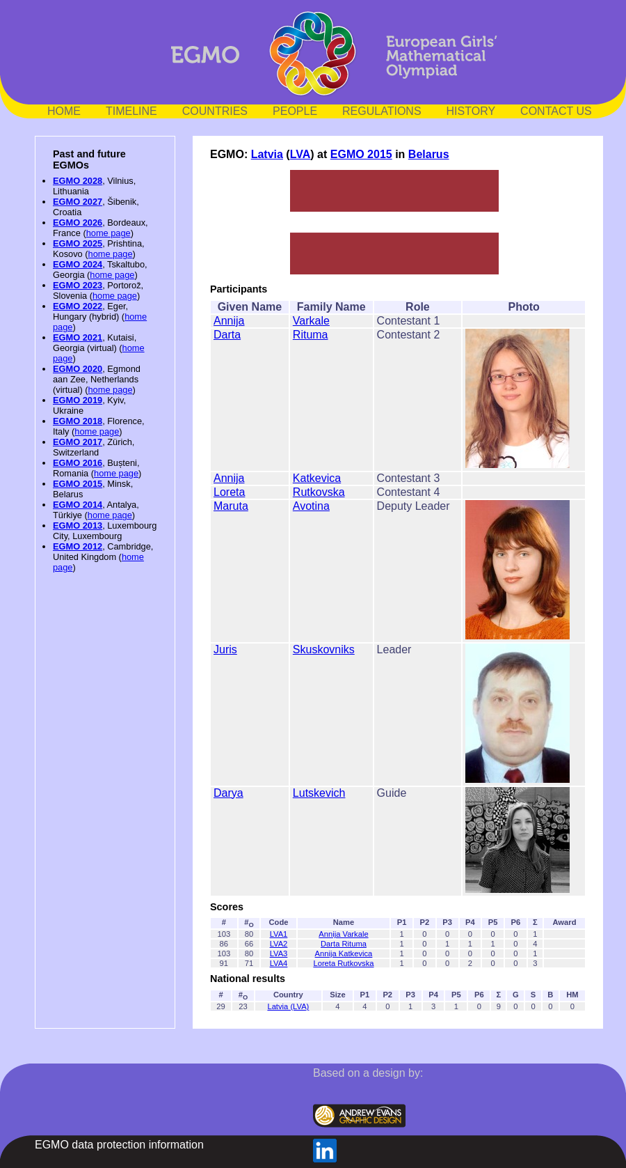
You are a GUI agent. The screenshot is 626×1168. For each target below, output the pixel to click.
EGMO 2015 (77, 483)
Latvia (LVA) (288, 1006)
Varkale (311, 321)
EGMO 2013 (77, 525)
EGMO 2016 (77, 463)
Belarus (428, 154)
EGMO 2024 (77, 264)
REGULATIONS (382, 111)
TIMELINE (131, 111)
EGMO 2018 (77, 421)
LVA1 (279, 934)
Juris (225, 649)
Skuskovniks (324, 649)
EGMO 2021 (77, 337)
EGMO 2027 (77, 201)
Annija (229, 321)
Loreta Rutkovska (343, 963)
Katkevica (317, 478)
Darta (227, 335)
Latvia (267, 154)
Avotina (311, 506)
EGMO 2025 (77, 243)
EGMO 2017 (77, 442)
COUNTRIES (215, 111)
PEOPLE (295, 111)
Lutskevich (319, 793)
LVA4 (279, 963)
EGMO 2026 (77, 222)
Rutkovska (319, 492)
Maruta (231, 506)
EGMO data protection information (119, 1145)
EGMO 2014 (77, 504)
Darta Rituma (344, 944)
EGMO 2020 (77, 369)
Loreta (229, 492)
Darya (228, 793)
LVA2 (279, 944)
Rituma (310, 335)
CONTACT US (556, 111)
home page (108, 233)
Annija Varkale (343, 934)
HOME (64, 111)
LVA (300, 154)
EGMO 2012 (77, 546)
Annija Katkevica (344, 953)
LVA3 (279, 953)
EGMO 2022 (77, 306)
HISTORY (471, 111)
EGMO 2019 (77, 400)
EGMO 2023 (77, 285)
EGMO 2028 (77, 181)
